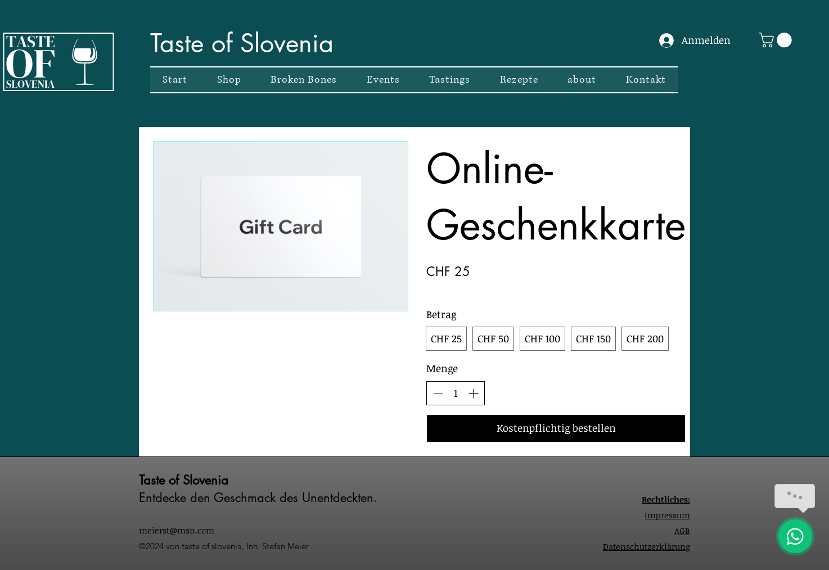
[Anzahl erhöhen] (473, 393)
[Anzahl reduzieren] (437, 393)
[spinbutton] (455, 393)
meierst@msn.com (176, 530)
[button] (777, 40)
